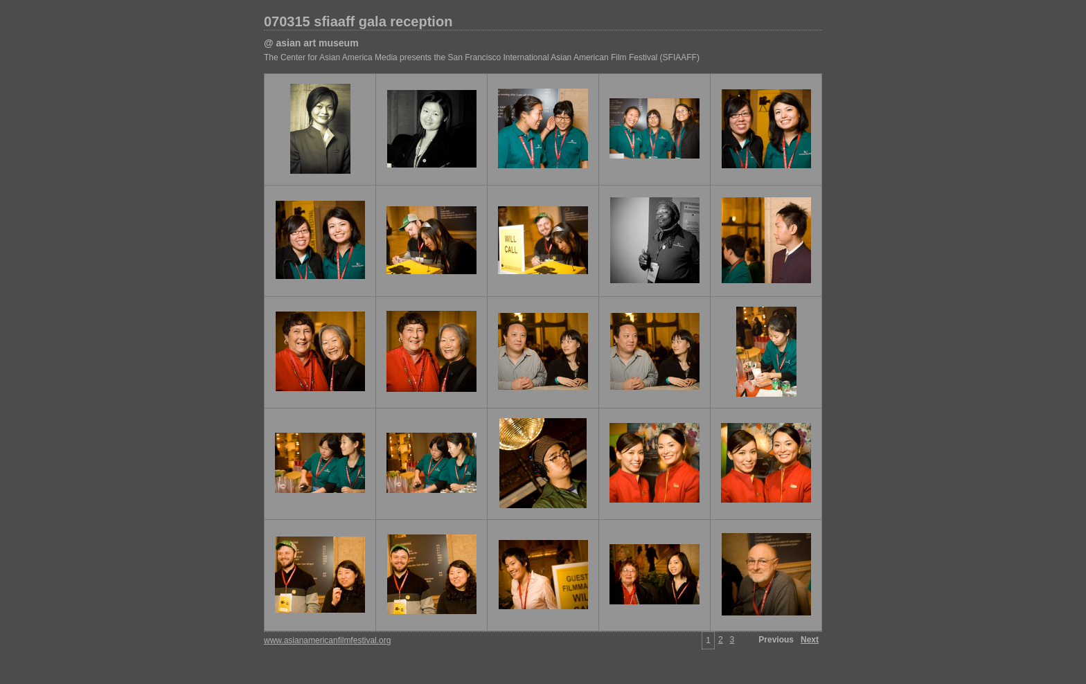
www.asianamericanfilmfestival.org (327, 640)
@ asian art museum (311, 42)
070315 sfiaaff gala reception (358, 21)
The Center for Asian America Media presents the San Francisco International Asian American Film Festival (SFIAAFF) (482, 57)
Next (810, 640)
